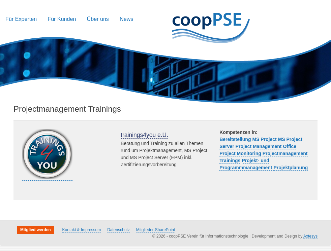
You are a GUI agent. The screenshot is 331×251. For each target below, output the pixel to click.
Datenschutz (118, 229)
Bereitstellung (235, 139)
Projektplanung (290, 167)
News (126, 19)
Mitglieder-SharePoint (155, 229)
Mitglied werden (35, 229)
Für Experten (21, 19)
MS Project (264, 139)
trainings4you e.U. (144, 135)
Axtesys (310, 236)
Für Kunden (62, 19)
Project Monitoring (240, 153)
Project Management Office (266, 146)
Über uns (98, 19)
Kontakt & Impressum (81, 229)
